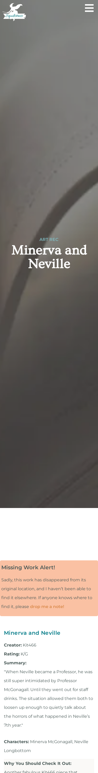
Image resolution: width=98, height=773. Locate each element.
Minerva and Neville (32, 633)
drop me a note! (47, 606)
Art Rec (49, 239)
